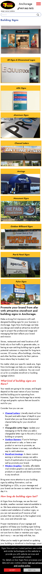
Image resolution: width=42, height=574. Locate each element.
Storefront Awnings (14, 454)
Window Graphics (13, 465)
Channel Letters (12, 413)
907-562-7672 (25, 8)
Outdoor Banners (13, 439)
